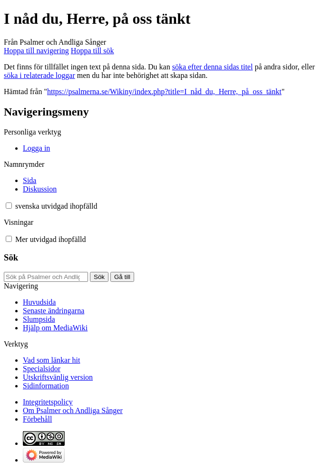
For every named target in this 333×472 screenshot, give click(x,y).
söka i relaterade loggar (39, 75)
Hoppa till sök (92, 51)
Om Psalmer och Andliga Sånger (73, 410)
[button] (9, 205)
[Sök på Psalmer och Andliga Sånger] (46, 277)
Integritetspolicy (48, 402)
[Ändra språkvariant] (56, 206)
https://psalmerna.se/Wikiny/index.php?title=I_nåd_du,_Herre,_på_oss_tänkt (164, 91)
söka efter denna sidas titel (212, 67)
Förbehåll (37, 419)
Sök (11, 257)
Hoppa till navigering (36, 51)
